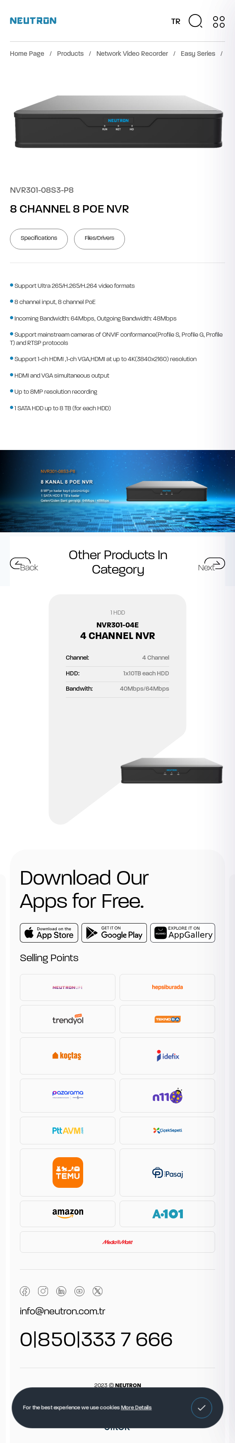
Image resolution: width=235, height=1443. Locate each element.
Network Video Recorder (132, 54)
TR (175, 22)
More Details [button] (136, 1408)
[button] (201, 1408)
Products (70, 54)
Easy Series (198, 54)
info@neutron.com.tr (62, 1312)
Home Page (27, 54)
